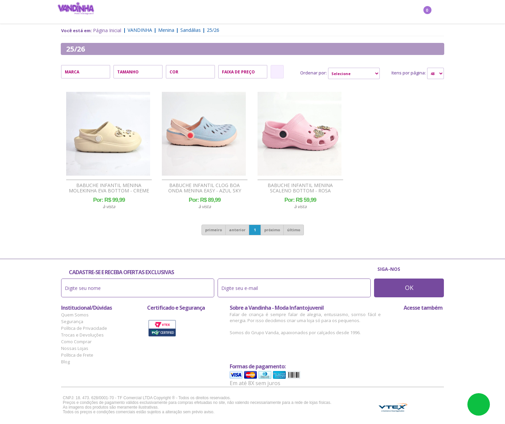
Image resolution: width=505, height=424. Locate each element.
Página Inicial (107, 30)
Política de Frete (77, 355)
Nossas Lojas (74, 348)
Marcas (299, 12)
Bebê (242, 12)
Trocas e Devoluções (82, 335)
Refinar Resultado (277, 71)
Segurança (72, 321)
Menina (162, 12)
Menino (187, 12)
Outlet (325, 12)
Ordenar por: (313, 73)
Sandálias (190, 30)
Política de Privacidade (84, 328)
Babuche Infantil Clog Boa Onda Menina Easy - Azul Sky (204, 188)
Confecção (216, 12)
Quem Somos (75, 315)
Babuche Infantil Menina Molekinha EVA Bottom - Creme (109, 188)
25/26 (213, 30)
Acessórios (269, 12)
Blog (65, 362)
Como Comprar (76, 342)
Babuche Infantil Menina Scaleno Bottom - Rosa (300, 188)
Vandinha (140, 30)
